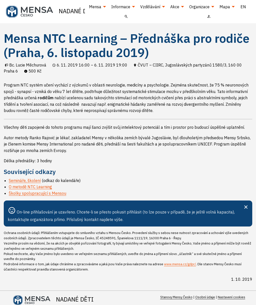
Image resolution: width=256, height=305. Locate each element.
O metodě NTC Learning (30, 186)
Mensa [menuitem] (95, 6)
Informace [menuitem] (120, 6)
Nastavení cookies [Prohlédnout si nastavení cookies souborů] (231, 297)
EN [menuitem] (243, 6)
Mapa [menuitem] (225, 6)
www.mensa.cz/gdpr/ (180, 264)
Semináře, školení (25, 180)
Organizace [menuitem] (199, 6)
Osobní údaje (205, 297)
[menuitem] (126, 16)
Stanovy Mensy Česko (176, 297)
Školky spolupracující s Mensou (37, 193)
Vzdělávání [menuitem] (150, 6)
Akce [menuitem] (174, 6)
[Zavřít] (246, 206)
